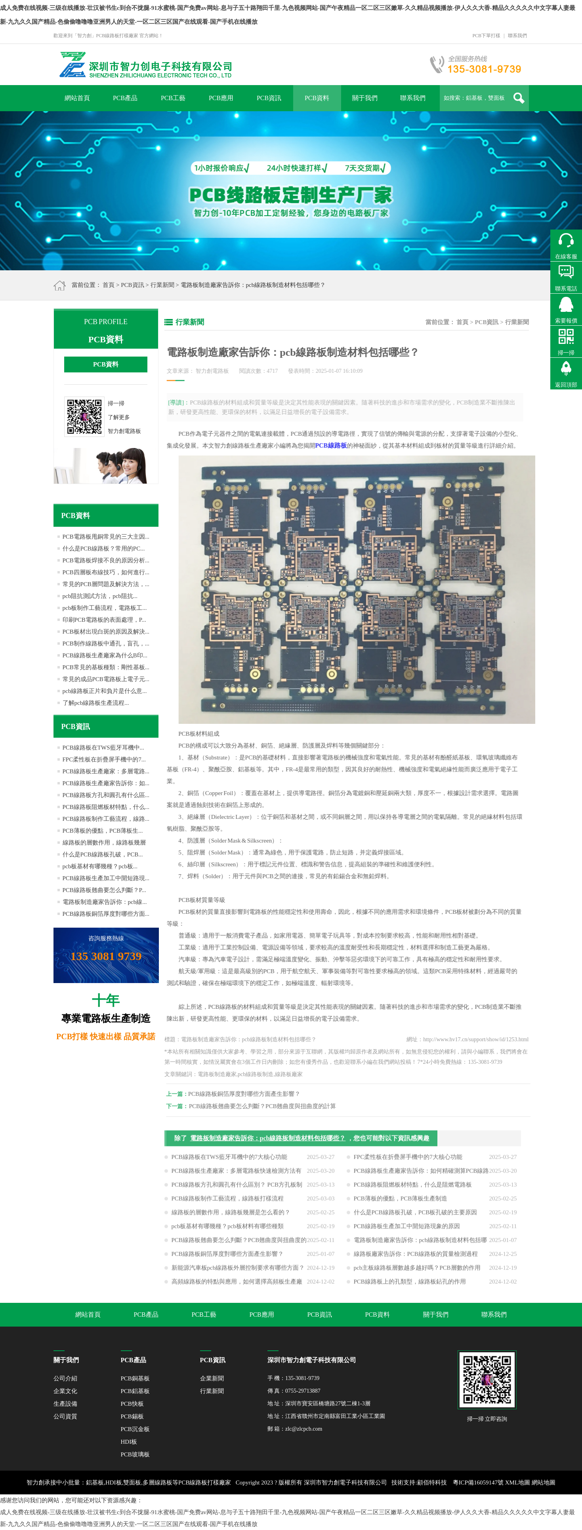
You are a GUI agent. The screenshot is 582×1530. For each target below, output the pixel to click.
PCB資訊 (269, 98)
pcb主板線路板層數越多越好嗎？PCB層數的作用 (417, 1271)
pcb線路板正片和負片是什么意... (105, 691)
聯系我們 (517, 35)
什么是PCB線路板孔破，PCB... (103, 854)
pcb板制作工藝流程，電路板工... (105, 608)
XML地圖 (517, 1482)
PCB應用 (221, 98)
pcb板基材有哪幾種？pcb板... (100, 866)
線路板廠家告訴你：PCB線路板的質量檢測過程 (416, 1257)
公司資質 (65, 1416)
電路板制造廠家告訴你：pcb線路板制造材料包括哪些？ (268, 1141)
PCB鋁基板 (135, 1391)
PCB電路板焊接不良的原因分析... (106, 560)
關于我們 (365, 98)
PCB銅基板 (135, 1378)
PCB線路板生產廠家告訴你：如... (106, 783)
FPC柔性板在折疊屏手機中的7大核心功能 (408, 1160)
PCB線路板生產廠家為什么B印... (105, 655)
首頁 (108, 285)
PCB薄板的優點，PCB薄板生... (103, 831)
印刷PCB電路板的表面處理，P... (104, 620)
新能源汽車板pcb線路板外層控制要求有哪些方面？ (238, 1271)
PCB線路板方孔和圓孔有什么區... (106, 795)
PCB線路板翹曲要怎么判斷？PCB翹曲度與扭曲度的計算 (265, 1106)
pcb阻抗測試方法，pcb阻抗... (100, 596)
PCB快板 (132, 1404)
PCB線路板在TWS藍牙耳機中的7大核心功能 (230, 1160)
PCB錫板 (132, 1416)
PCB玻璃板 (135, 1454)
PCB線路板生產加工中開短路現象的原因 (407, 1229)
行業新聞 (162, 285)
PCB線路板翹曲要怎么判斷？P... (104, 890)
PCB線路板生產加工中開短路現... (106, 878)
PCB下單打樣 (486, 35)
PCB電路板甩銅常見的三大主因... (106, 536)
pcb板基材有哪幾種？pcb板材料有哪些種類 (228, 1229)
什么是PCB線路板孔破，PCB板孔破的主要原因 (415, 1215)
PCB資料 (317, 98)
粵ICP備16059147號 (478, 1482)
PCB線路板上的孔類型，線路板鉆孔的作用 (410, 1284)
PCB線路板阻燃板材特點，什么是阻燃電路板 (413, 1188)
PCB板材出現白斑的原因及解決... (106, 631)
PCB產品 (125, 98)
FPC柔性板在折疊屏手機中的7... (104, 759)
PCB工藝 (173, 98)
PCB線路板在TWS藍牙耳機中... (103, 747)
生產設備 (65, 1404)
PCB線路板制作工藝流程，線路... (106, 819)
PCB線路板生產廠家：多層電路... (106, 771)
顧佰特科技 (432, 1482)
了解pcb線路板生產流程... (96, 703)
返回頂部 (566, 385)
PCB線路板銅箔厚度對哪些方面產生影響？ (247, 1094)
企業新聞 (212, 1378)
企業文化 (65, 1391)
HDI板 (129, 1442)
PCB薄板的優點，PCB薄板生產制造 (401, 1201)
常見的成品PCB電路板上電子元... (106, 679)
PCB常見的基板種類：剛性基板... (106, 667)
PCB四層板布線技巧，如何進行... (106, 572)
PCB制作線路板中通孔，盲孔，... (106, 643)
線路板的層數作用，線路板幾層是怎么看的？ (231, 1215)
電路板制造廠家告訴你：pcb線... (105, 902)
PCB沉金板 (135, 1429)
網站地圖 (543, 1482)
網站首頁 (77, 98)
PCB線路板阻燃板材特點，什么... (106, 807)
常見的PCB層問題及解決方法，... (106, 584)
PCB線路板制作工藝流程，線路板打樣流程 (228, 1201)
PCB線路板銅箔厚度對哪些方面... (106, 914)
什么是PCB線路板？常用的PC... (104, 548)
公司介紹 (65, 1378)
